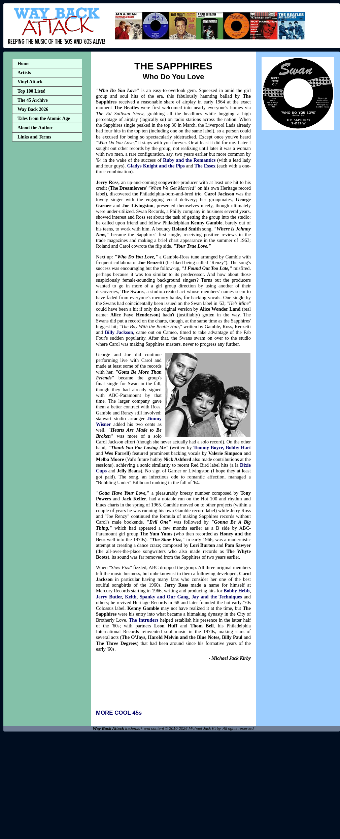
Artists (24, 72)
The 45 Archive (33, 100)
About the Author (35, 127)
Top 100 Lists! (31, 91)
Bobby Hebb (236, 590)
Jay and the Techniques (217, 596)
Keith (130, 596)
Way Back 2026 (33, 109)
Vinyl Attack (30, 81)
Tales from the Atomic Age (44, 118)
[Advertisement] (47, 250)
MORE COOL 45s (119, 713)
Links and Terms (34, 136)
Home (23, 63)
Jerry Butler (109, 596)
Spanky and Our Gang (164, 596)
